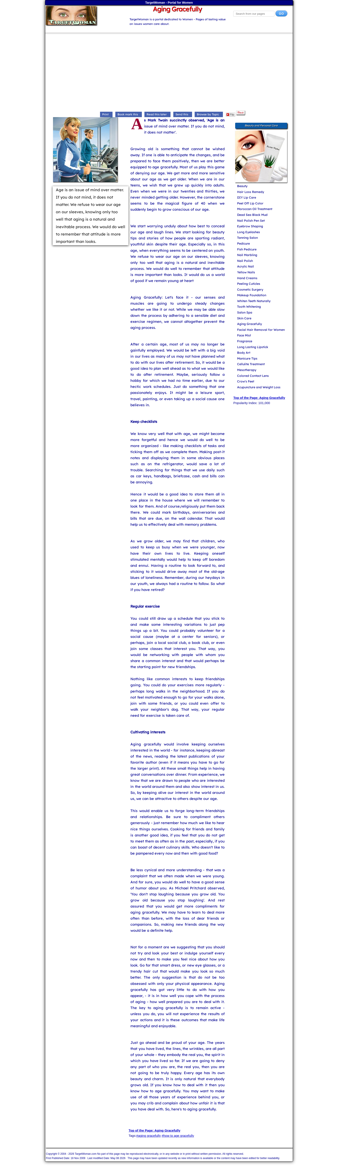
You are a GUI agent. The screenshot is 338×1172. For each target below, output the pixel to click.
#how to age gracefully (178, 1135)
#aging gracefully (148, 1135)
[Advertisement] (169, 72)
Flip (230, 114)
